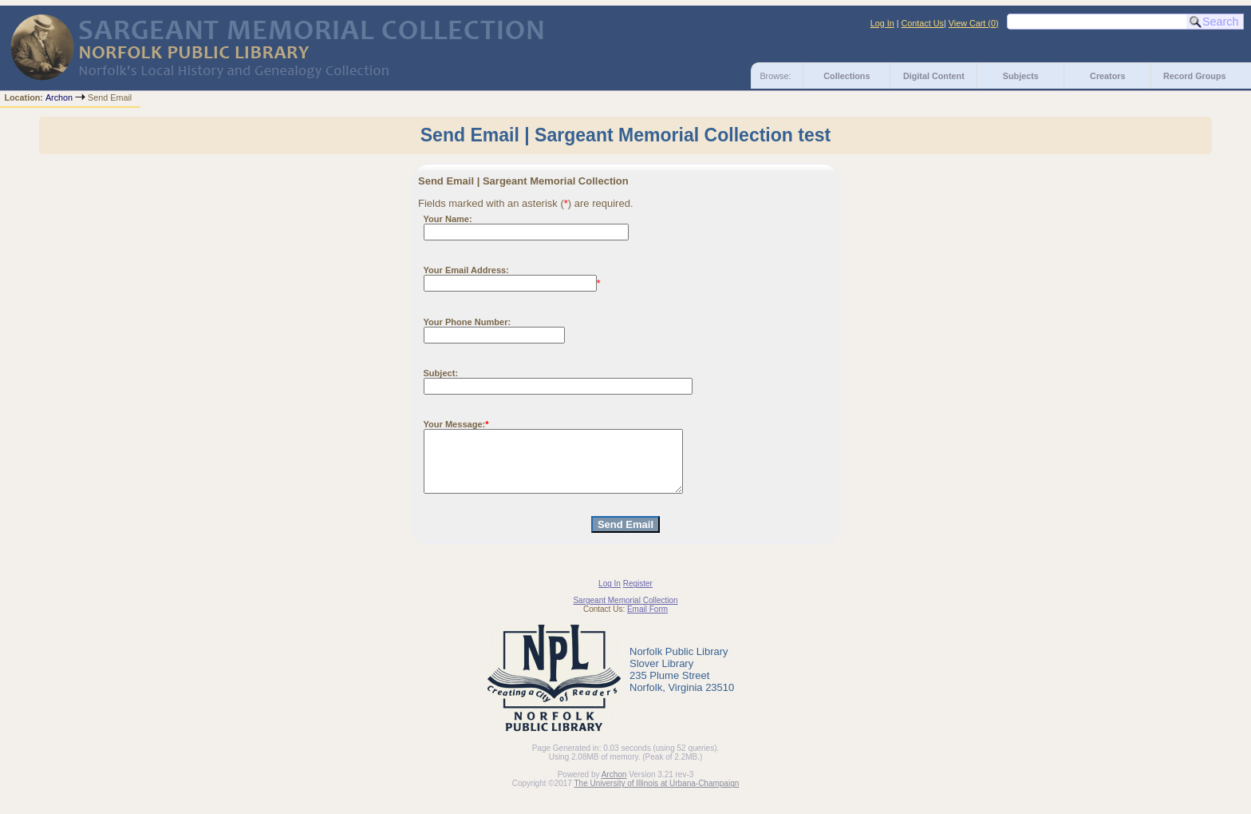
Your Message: (455, 424)
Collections (846, 76)
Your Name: (448, 219)
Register (638, 595)
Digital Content (934, 76)
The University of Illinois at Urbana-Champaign (657, 795)
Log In (882, 23)
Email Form (647, 621)
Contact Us (923, 23)
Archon (59, 97)
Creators (1107, 76)
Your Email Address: (466, 270)
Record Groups (1194, 76)
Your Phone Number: (467, 322)
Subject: (441, 373)
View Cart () (974, 23)
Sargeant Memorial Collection (625, 612)
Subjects (1021, 76)
